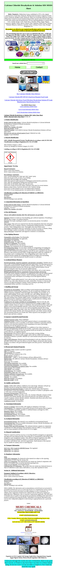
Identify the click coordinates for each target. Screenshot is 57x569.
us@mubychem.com (31, 520)
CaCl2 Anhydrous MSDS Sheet (28, 106)
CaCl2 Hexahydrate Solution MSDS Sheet (28, 112)
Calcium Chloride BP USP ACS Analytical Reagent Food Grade (28, 97)
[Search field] (36, 63)
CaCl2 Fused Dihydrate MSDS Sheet (28, 109)
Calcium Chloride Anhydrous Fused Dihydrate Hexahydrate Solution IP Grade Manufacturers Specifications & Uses (28, 101)
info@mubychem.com (31, 515)
